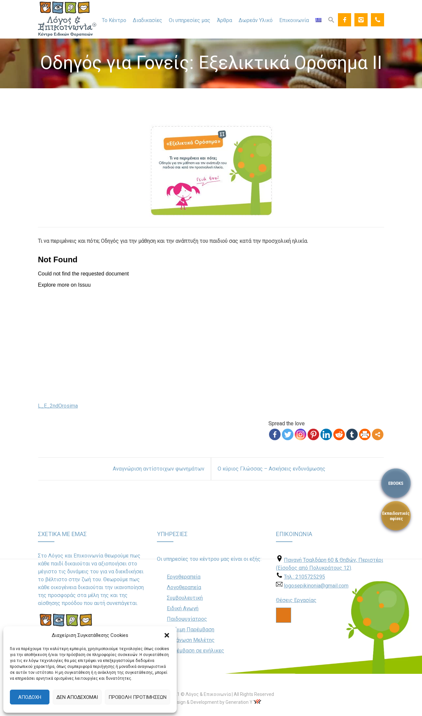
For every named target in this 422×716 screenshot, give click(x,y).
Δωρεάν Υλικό (256, 20)
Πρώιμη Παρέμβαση (190, 629)
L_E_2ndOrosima (58, 406)
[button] (167, 635)
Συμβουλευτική (185, 598)
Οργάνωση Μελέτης (191, 640)
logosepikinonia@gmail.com (316, 586)
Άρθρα (224, 20)
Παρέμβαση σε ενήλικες (195, 650)
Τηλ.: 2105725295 (304, 577)
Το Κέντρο (114, 20)
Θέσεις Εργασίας (296, 600)
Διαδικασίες (147, 20)
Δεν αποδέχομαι (77, 697)
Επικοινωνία (294, 20)
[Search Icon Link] (331, 19)
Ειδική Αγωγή (182, 608)
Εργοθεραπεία (183, 577)
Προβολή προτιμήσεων (137, 697)
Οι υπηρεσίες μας (189, 20)
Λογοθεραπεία (184, 587)
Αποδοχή (29, 697)
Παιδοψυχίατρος (187, 619)
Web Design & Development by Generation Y (207, 702)
